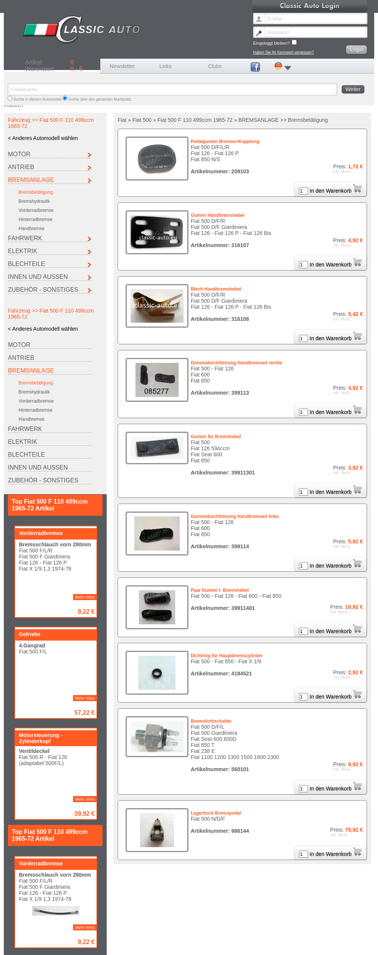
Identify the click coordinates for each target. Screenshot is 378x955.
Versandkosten (152, 945)
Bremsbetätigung (36, 192)
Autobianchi (21, 929)
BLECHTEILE (26, 264)
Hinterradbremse (35, 219)
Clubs (215, 66)
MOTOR (19, 154)
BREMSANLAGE (31, 180)
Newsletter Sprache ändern (34, 945)
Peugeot (313, 929)
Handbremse (32, 228)
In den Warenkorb (336, 191)
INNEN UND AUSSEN (38, 277)
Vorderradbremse (36, 210)
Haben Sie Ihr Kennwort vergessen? (283, 52)
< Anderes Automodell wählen (43, 138)
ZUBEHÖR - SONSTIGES (43, 289)
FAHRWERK (25, 238)
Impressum (127, 945)
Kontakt (106, 945)
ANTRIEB (21, 167)
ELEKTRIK (22, 251)
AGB (174, 945)
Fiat (113, 929)
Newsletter (122, 66)
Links (165, 66)
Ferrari (164, 929)
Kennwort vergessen (79, 945)
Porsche (18, 933)
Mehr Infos (85, 406)
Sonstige (117, 933)
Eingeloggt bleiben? (275, 42)
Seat (64, 933)
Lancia (213, 929)
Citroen (67, 929)
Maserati (264, 929)
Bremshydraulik (34, 201)
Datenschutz (193, 945)
